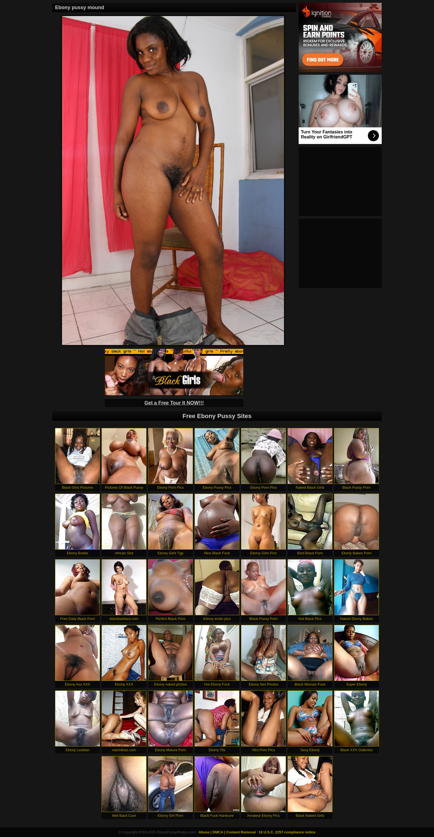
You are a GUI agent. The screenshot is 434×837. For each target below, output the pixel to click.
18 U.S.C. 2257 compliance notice (287, 832)
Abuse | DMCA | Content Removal (227, 832)
